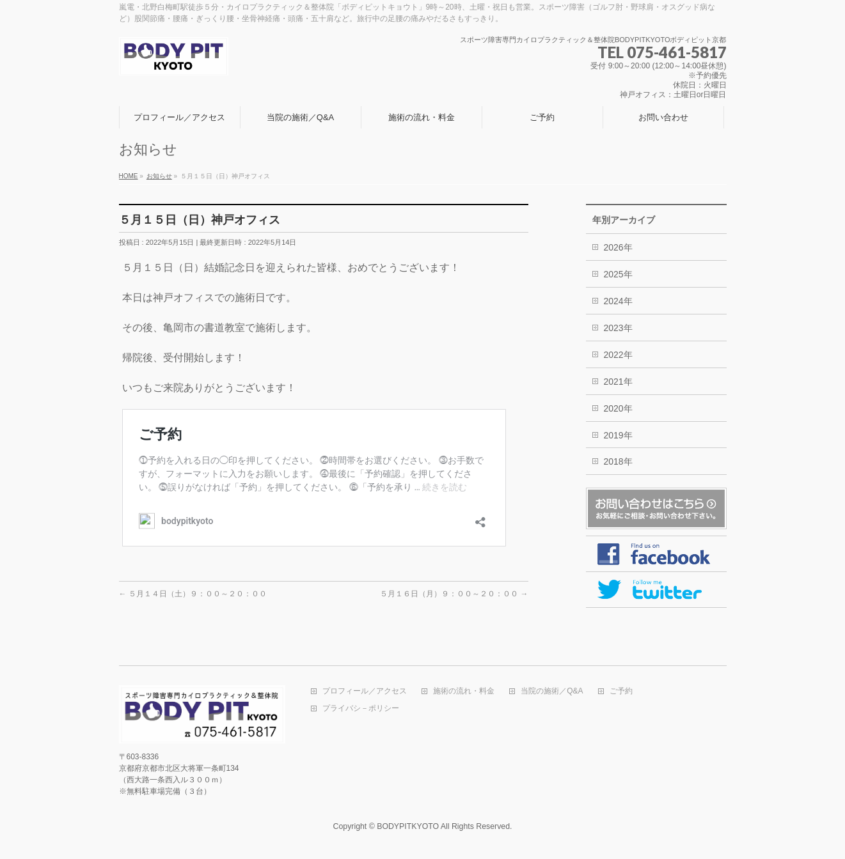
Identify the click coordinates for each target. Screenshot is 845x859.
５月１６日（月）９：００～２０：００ (454, 593)
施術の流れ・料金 (463, 691)
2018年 (618, 461)
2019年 (618, 435)
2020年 (618, 408)
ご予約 (621, 691)
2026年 (618, 247)
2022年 (618, 355)
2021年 (618, 381)
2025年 (618, 274)
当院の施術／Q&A (552, 691)
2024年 (618, 301)
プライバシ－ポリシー (360, 708)
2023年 (618, 328)
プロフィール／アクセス (364, 691)
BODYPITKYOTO (408, 826)
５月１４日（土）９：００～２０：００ (193, 593)
